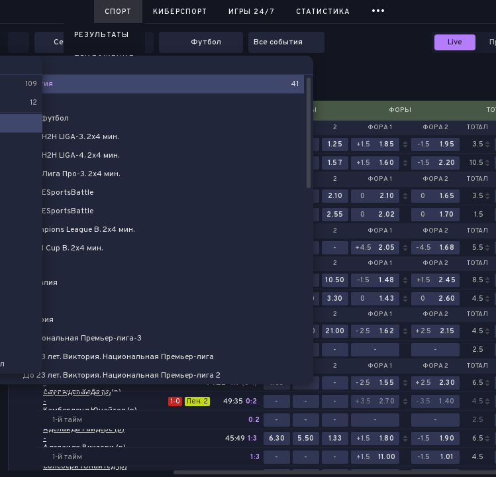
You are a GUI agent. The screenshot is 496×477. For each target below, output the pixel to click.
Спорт (118, 12)
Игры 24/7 (251, 12)
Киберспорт (180, 12)
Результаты (101, 35)
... (378, 9)
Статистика (323, 12)
